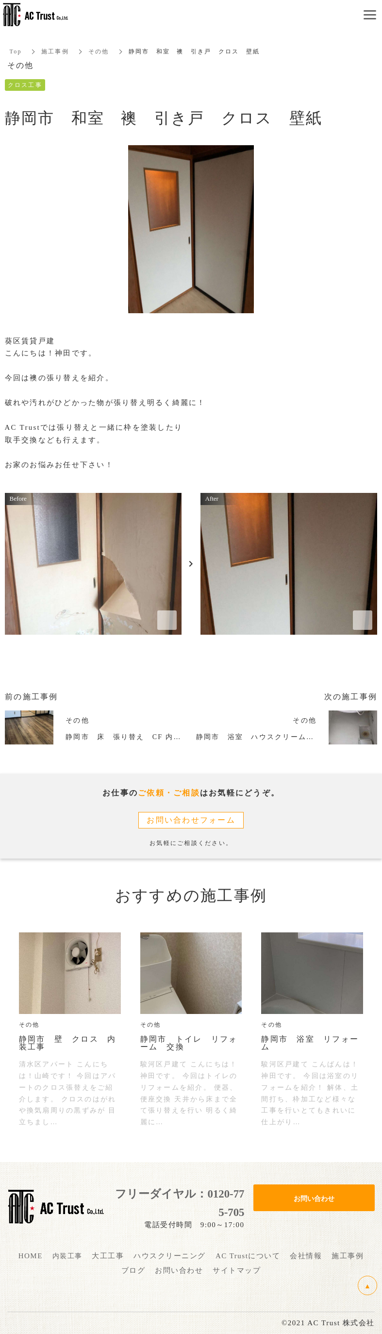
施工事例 (55, 51)
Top (16, 51)
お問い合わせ (314, 1198)
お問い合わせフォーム (191, 820)
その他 (98, 51)
